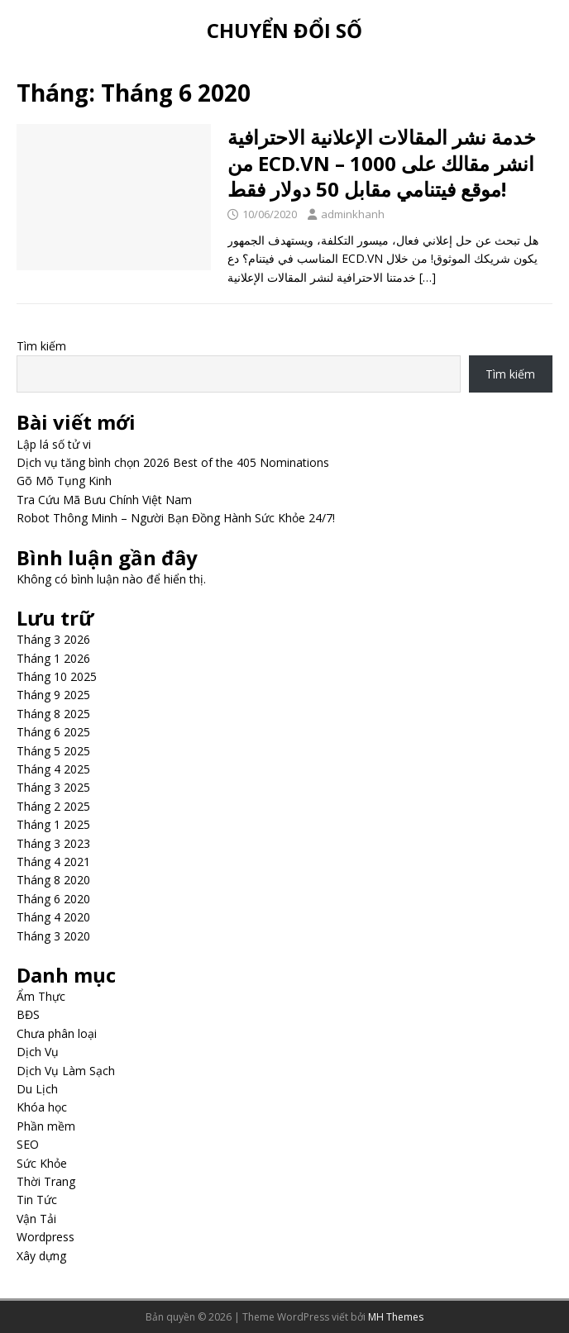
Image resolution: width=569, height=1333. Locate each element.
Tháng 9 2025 (53, 694)
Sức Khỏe (42, 1163)
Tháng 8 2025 (53, 713)
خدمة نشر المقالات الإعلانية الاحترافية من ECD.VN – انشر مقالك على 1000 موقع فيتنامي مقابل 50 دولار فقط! (381, 162)
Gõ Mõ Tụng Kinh (64, 480)
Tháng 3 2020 (53, 936)
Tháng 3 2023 (53, 843)
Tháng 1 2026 (53, 658)
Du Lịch (37, 1089)
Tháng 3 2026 (53, 639)
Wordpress (45, 1237)
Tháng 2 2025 (53, 806)
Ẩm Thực (41, 996)
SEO (28, 1144)
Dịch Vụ (38, 1051)
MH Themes (395, 1317)
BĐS (28, 1014)
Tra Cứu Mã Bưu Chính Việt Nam (104, 499)
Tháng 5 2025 (53, 751)
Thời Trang (46, 1181)
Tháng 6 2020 (53, 899)
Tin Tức (37, 1199)
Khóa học (42, 1107)
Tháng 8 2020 (53, 880)
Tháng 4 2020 (53, 917)
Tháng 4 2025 (53, 769)
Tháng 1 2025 (53, 824)
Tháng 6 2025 (53, 732)
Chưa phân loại (57, 1033)
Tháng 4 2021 (53, 861)
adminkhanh (353, 214)
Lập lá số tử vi (54, 444)
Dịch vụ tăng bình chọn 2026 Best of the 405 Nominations (173, 462)
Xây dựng (41, 1256)
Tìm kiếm (41, 346)
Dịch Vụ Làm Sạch (66, 1070)
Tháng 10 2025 (57, 676)
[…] (427, 277)
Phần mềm (46, 1126)
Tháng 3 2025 (53, 787)
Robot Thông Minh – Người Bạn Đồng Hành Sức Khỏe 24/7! (176, 518)
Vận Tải (36, 1218)
